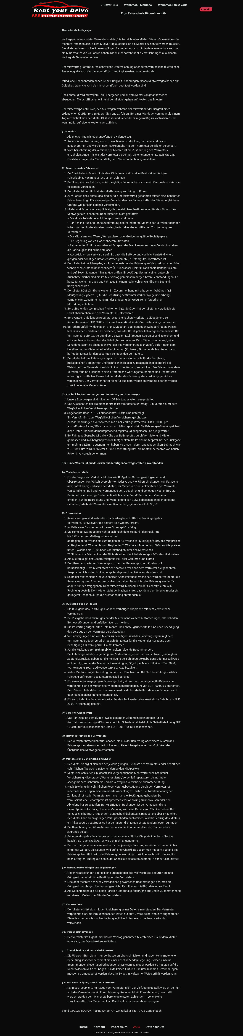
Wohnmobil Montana (138, 5)
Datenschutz (154, 1027)
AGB (136, 1027)
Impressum (119, 1027)
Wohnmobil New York (172, 5)
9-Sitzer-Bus (109, 5)
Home (83, 1027)
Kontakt (206, 9)
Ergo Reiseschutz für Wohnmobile (143, 13)
